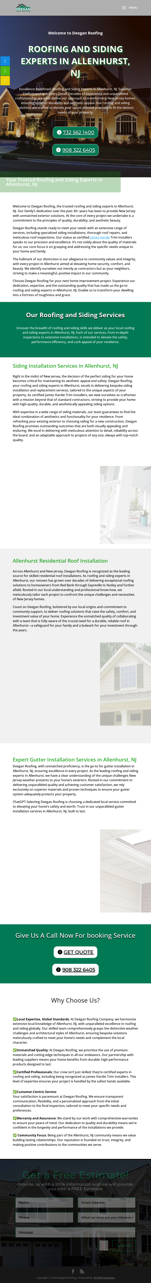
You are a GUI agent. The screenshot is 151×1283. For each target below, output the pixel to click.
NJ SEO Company (104, 1277)
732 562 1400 (78, 132)
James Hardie (100, 237)
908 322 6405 (79, 150)
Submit (124, 1245)
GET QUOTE (79, 952)
